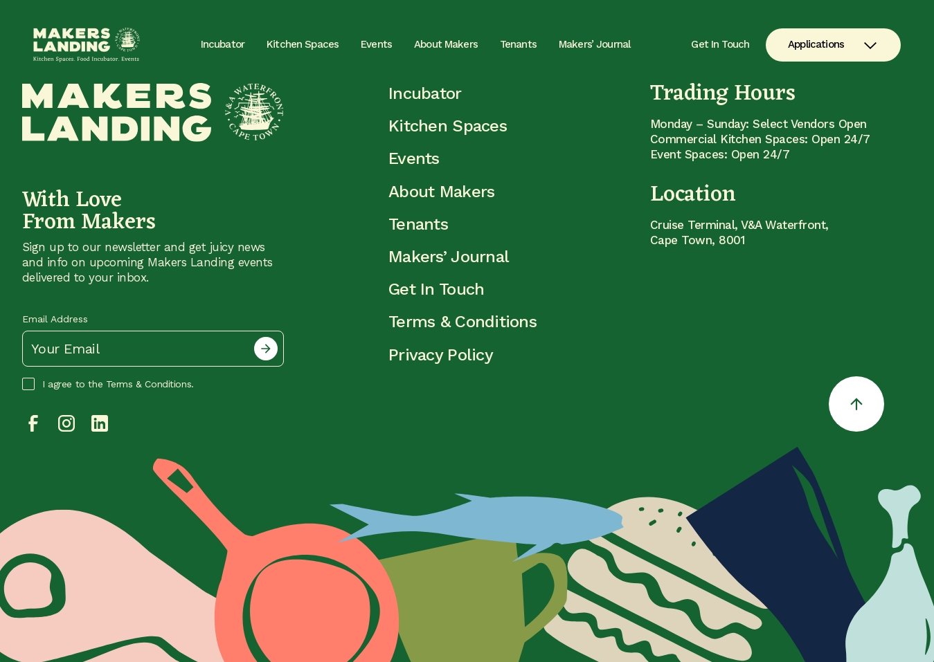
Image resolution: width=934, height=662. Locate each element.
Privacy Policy (440, 355)
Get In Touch (720, 45)
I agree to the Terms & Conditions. (108, 384)
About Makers (446, 44)
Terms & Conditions (462, 321)
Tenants (518, 44)
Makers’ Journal (594, 44)
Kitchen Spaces (303, 44)
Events (376, 44)
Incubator (222, 44)
